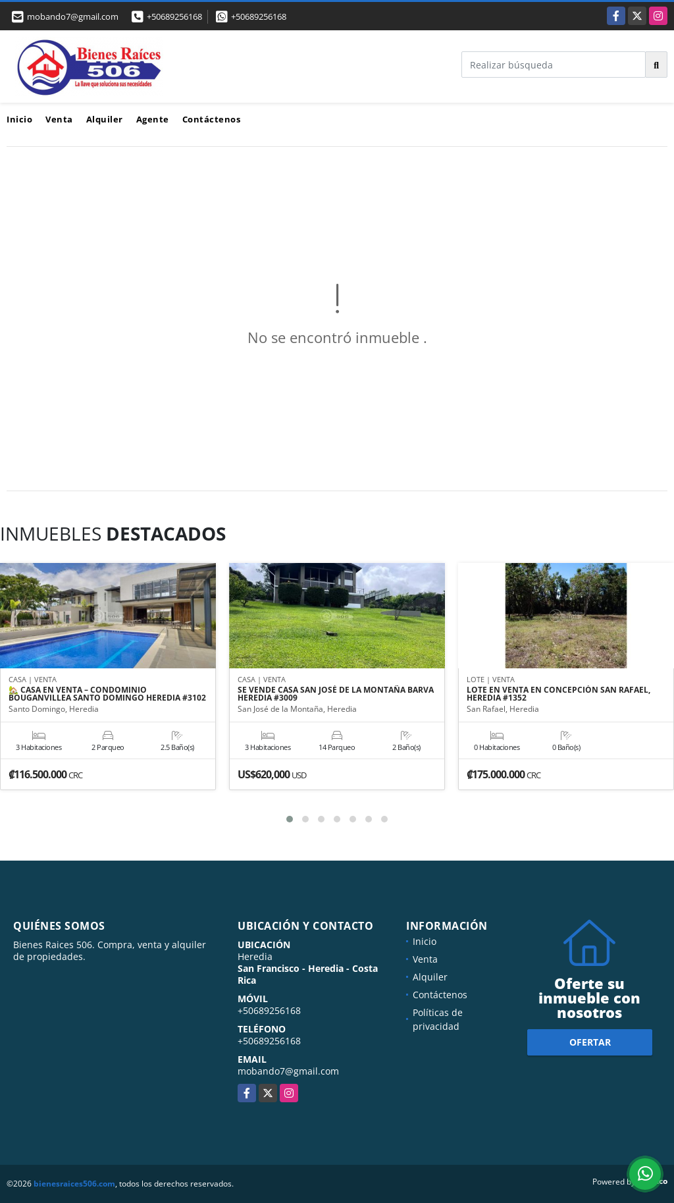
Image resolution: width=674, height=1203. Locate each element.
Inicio (19, 119)
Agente (152, 119)
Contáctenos (211, 119)
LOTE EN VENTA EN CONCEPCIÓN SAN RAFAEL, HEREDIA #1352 (558, 695)
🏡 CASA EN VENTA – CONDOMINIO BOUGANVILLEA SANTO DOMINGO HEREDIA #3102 (107, 695)
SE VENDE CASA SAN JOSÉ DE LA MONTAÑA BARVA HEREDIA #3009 (336, 695)
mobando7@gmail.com (288, 1071)
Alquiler (104, 119)
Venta (59, 119)
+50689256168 (174, 16)
